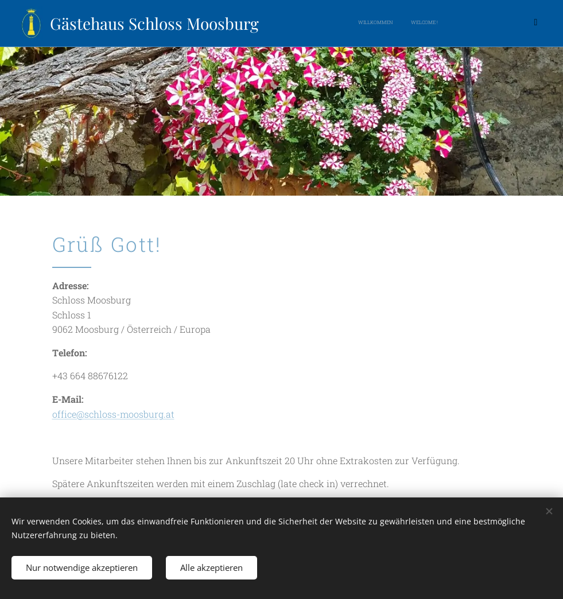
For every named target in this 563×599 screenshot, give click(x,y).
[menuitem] (381, 23)
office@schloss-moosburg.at (113, 414)
